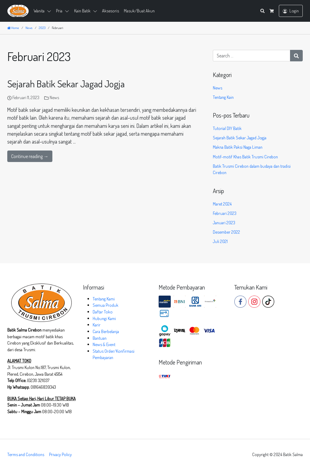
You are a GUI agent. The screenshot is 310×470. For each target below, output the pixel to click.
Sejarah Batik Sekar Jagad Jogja (66, 83)
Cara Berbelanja (106, 331)
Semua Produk (105, 305)
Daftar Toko (103, 311)
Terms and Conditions (25, 454)
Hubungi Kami (104, 318)
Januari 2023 (224, 222)
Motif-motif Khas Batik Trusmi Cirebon (245, 156)
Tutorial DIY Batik (227, 128)
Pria (59, 10)
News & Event (104, 344)
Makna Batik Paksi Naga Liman (237, 147)
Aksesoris (110, 10)
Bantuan (100, 338)
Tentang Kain (223, 97)
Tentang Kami (104, 298)
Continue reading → (29, 156)
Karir (97, 324)
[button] (50, 11)
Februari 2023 (224, 213)
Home (13, 27)
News (54, 97)
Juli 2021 (220, 241)
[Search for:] (251, 55)
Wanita (39, 10)
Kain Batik (82, 10)
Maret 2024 (222, 203)
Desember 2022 (226, 232)
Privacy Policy (60, 454)
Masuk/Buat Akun (139, 10)
